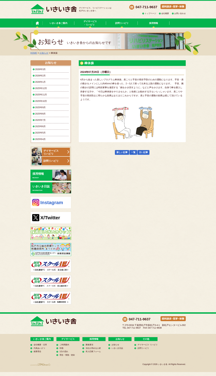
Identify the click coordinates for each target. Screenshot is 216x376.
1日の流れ (64, 351)
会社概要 (165, 13)
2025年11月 (41, 94)
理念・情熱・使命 (67, 355)
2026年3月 (40, 69)
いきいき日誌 (51, 187)
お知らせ (43, 53)
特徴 (61, 348)
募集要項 (89, 345)
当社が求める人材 (93, 348)
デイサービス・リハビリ (90, 23)
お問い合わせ (180, 13)
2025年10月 (41, 101)
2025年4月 (40, 139)
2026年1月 (40, 82)
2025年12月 (41, 88)
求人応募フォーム (93, 351)
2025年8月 (40, 113)
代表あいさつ (39, 348)
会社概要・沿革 (40, 345)
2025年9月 (40, 107)
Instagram (51, 202)
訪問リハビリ (122, 23)
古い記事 (143, 152)
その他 (146, 339)
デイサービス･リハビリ (148, 345)
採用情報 (153, 23)
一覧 (133, 152)
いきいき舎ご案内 (58, 23)
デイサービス (68, 339)
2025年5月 (40, 132)
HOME (33, 53)
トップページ (150, 13)
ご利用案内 (64, 345)
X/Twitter (50, 217)
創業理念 (37, 351)
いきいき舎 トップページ (37, 23)
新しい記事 (122, 152)
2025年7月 (40, 120)
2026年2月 (40, 75)
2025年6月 (40, 126)
